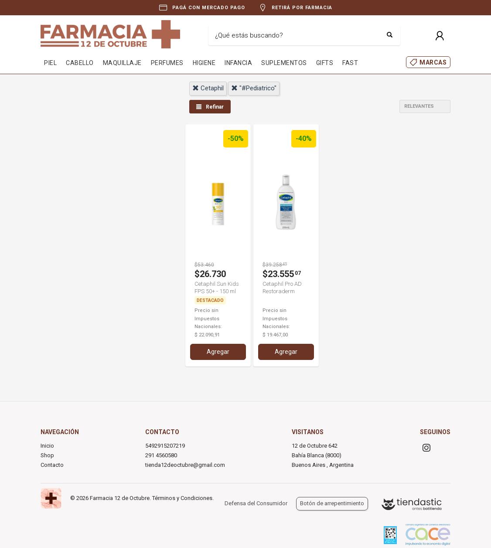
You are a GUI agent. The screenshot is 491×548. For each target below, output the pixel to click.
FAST (350, 62)
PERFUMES (167, 62)
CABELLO (80, 62)
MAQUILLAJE (122, 62)
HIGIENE (204, 62)
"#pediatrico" (253, 88)
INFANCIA (238, 62)
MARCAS (433, 62)
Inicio (47, 445)
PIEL (50, 62)
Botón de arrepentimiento (332, 503)
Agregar (218, 352)
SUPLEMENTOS (284, 62)
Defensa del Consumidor (256, 503)
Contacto (52, 465)
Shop (47, 455)
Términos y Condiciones (182, 498)
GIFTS (325, 62)
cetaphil (208, 88)
